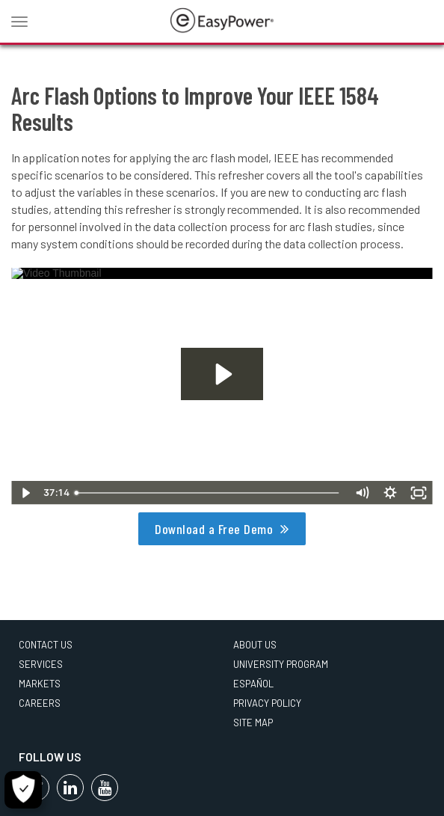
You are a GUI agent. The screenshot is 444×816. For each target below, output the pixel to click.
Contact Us (46, 645)
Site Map (253, 722)
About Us (255, 645)
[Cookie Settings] (23, 790)
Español (253, 684)
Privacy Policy (267, 703)
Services (41, 664)
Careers (40, 703)
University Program (280, 664)
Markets (40, 684)
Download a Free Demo (214, 529)
